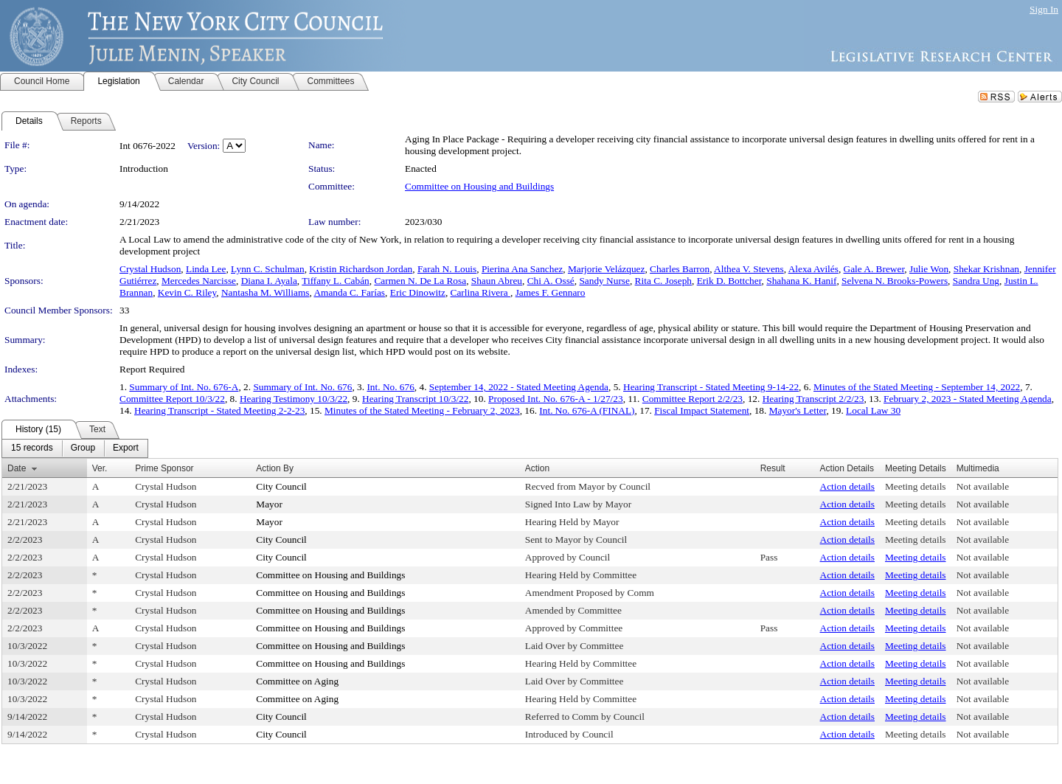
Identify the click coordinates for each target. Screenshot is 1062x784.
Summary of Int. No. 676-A (183, 386)
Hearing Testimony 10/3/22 (293, 398)
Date (16, 468)
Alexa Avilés (813, 268)
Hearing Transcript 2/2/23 (813, 398)
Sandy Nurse (604, 280)
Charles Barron (679, 268)
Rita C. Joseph (663, 280)
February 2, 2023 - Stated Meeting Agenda (968, 398)
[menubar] (74, 448)
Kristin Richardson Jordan (360, 268)
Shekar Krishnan (986, 268)
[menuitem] (32, 448)
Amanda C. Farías (349, 292)
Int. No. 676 (390, 386)
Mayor (269, 504)
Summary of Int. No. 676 (302, 386)
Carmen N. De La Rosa (420, 280)
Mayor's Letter (798, 410)
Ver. (100, 468)
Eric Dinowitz (417, 292)
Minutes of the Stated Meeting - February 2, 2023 (422, 410)
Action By (275, 468)
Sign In (1044, 9)
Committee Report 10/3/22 (172, 398)
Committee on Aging (297, 681)
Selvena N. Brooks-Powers (894, 280)
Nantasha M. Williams (265, 292)
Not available (983, 486)
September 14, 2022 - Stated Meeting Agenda (518, 386)
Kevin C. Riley (187, 292)
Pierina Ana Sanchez (522, 268)
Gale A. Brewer (874, 268)
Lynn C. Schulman (268, 268)
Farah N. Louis (446, 268)
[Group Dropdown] (83, 448)
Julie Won (928, 268)
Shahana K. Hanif (801, 280)
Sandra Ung (976, 280)
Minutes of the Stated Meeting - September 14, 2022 (916, 386)
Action (537, 468)
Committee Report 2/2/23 (692, 398)
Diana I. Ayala (269, 280)
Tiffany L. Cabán (335, 280)
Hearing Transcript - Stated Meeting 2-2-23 (219, 410)
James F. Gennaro (551, 292)
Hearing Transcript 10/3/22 (415, 398)
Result (772, 468)
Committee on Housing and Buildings (479, 186)
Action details (847, 486)
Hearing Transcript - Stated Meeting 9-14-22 (711, 386)
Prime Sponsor (164, 468)
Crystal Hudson (150, 268)
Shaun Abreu (496, 280)
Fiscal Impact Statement (701, 410)
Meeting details (915, 486)
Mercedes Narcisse (199, 280)
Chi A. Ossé (551, 280)
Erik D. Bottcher (729, 280)
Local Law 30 (873, 410)
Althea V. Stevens (749, 268)
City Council (281, 486)
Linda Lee (206, 268)
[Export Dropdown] (126, 448)
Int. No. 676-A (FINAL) (586, 410)
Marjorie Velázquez (606, 268)
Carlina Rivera (480, 292)
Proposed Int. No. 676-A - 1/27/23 (555, 398)
